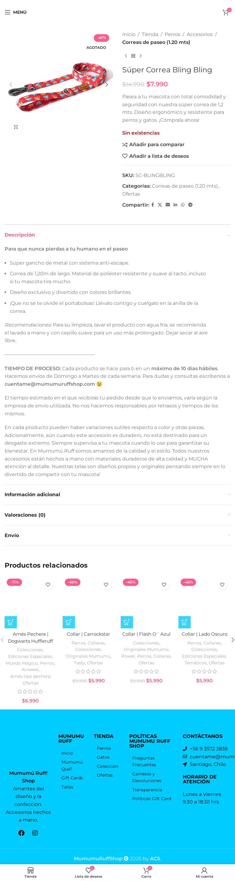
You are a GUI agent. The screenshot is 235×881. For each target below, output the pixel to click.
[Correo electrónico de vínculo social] (168, 205)
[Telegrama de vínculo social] (190, 205)
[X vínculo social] (160, 205)
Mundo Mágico (22, 670)
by (151, 854)
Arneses (30, 676)
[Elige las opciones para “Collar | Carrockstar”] (69, 629)
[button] (11, 84)
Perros (172, 34)
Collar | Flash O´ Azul (146, 642)
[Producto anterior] (126, 56)
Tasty (79, 670)
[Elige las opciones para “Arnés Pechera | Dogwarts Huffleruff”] (11, 629)
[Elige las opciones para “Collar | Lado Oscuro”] (184, 629)
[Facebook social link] (152, 205)
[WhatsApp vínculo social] (182, 205)
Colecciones (30, 657)
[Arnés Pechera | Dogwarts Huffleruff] (31, 606)
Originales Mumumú (88, 663)
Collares (96, 650)
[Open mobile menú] (16, 12)
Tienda (150, 34)
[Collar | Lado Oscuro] (204, 606)
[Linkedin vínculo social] (175, 205)
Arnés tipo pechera (30, 683)
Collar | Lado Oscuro (205, 642)
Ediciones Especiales (30, 663)
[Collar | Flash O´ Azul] (147, 606)
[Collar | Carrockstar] (89, 606)
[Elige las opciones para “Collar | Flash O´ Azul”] (127, 629)
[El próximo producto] (140, 56)
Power (128, 663)
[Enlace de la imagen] (28, 749)
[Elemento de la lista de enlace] (73, 759)
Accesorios (200, 34)
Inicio (128, 34)
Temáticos (195, 670)
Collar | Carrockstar (88, 642)
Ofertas (131, 194)
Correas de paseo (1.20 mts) (156, 42)
